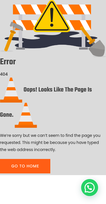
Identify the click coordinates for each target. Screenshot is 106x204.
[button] (89, 187)
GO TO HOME (25, 166)
